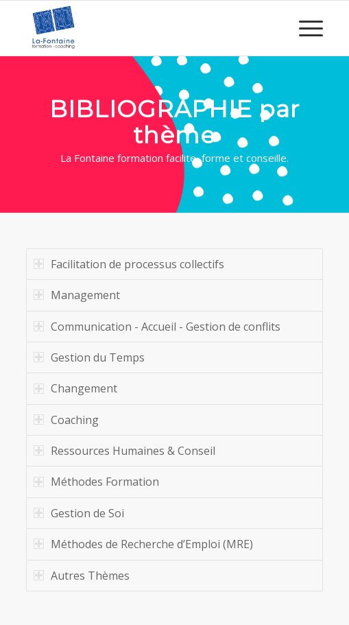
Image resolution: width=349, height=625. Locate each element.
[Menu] (304, 28)
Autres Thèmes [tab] (82, 575)
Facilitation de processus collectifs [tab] (129, 264)
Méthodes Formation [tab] (96, 481)
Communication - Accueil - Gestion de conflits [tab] (157, 326)
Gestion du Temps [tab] (89, 357)
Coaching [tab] (66, 419)
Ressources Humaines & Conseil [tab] (124, 450)
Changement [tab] (75, 388)
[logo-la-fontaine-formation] (144, 28)
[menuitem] (304, 28)
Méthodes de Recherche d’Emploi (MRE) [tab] (143, 544)
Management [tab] (77, 295)
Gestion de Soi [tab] (79, 513)
